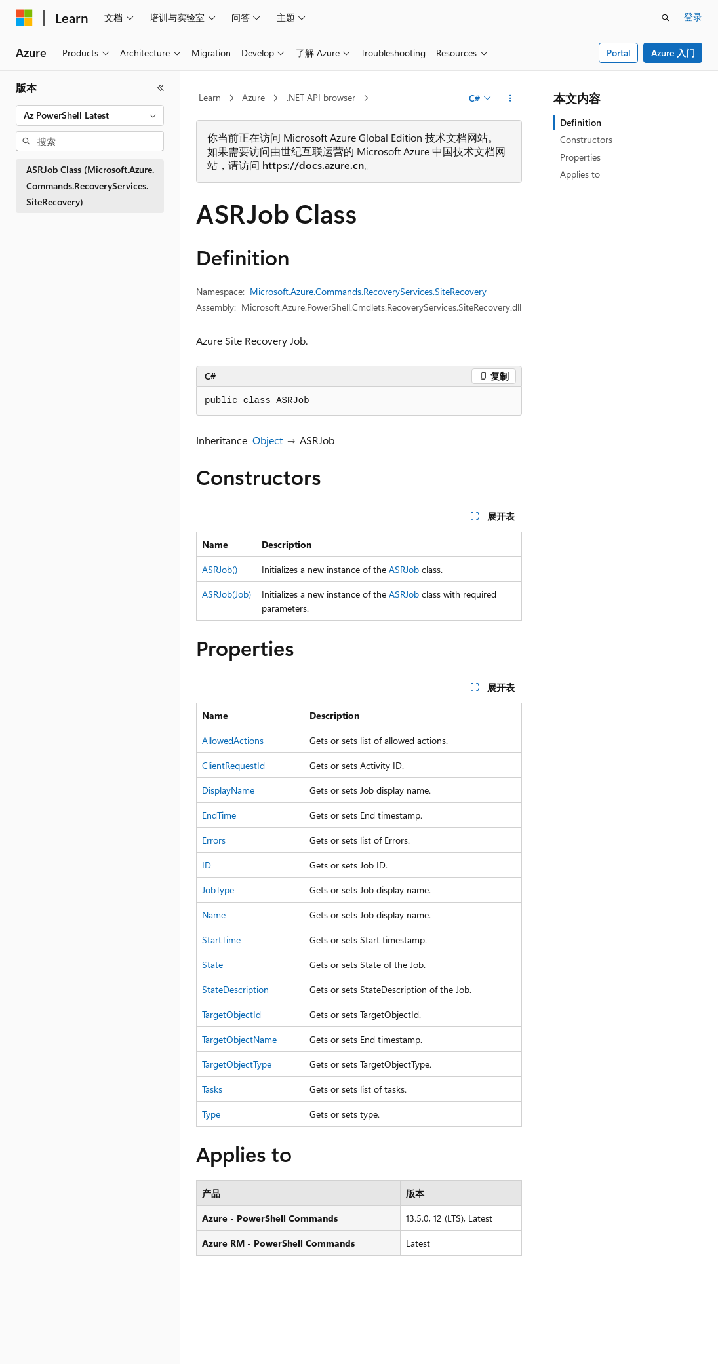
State (212, 964)
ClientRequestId (233, 765)
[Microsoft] (24, 17)
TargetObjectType (236, 1064)
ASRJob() (219, 569)
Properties (580, 157)
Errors (214, 840)
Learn (210, 97)
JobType (218, 890)
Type (211, 1114)
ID (206, 865)
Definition (580, 122)
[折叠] (160, 88)
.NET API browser (321, 97)
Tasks (212, 1089)
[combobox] (90, 115)
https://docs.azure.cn (313, 165)
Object (267, 440)
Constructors (586, 139)
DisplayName (228, 790)
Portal (619, 53)
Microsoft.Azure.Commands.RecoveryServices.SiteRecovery (368, 291)
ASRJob (404, 569)
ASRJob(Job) (226, 594)
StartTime (221, 939)
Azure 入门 (673, 53)
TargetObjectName (239, 1039)
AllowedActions (233, 740)
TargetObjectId (231, 1014)
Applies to (580, 174)
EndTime (219, 815)
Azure (253, 97)
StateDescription (235, 989)
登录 (693, 16)
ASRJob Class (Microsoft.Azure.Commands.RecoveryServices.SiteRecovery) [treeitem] (90, 185)
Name (214, 914)
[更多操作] (510, 98)
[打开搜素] (665, 17)
